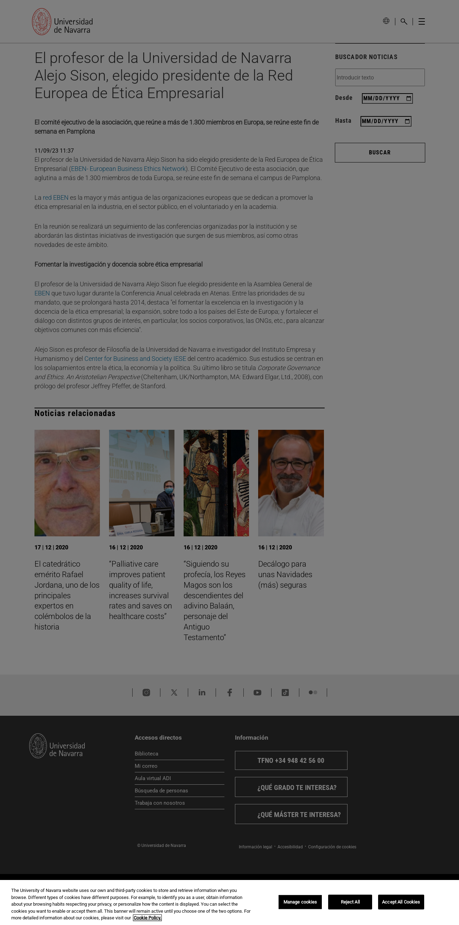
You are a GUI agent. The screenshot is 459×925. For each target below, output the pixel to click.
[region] (229, 902)
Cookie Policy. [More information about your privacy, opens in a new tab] (147, 917)
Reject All (350, 902)
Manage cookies (300, 902)
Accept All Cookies (401, 902)
